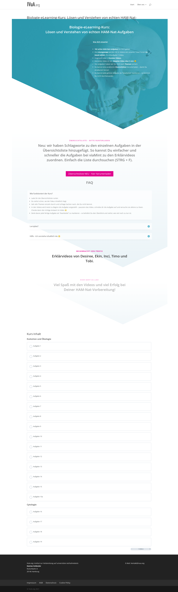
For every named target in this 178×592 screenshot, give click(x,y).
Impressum (31, 583)
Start (132, 5)
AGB (41, 583)
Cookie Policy (64, 583)
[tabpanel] (89, 170)
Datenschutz (51, 583)
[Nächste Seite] (150, 549)
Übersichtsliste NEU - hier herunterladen (89, 173)
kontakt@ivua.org (137, 563)
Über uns (140, 5)
